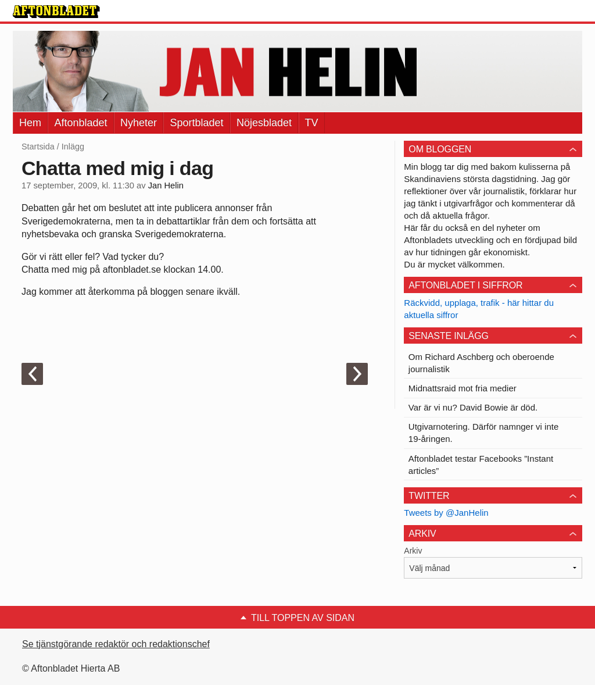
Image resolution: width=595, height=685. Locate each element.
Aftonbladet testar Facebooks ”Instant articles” (480, 465)
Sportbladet (196, 123)
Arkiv (413, 550)
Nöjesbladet (264, 123)
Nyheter (138, 123)
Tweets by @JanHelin (446, 513)
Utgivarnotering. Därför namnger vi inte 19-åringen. (483, 433)
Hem (30, 123)
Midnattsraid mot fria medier (462, 388)
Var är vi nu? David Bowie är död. (472, 407)
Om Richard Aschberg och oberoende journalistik (481, 363)
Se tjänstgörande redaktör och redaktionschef (116, 644)
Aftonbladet (80, 123)
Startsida (38, 146)
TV (311, 123)
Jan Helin (166, 185)
